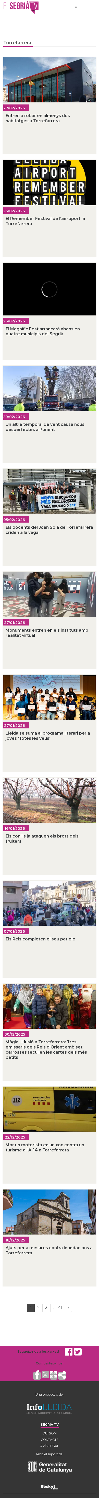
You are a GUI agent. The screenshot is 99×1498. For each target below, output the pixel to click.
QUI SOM (49, 1433)
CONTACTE (49, 1440)
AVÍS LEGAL (49, 1446)
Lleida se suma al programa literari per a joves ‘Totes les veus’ (48, 736)
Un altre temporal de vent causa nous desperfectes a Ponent (45, 427)
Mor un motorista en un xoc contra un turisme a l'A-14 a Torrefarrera (45, 1147)
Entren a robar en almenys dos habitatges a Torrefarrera (38, 118)
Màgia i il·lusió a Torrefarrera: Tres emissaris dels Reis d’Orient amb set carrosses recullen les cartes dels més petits (46, 1049)
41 (60, 1307)
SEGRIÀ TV (50, 1424)
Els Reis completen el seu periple (40, 939)
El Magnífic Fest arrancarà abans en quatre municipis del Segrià (43, 332)
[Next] (68, 1308)
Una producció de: (49, 1394)
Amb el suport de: (49, 1454)
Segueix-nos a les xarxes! (38, 1351)
